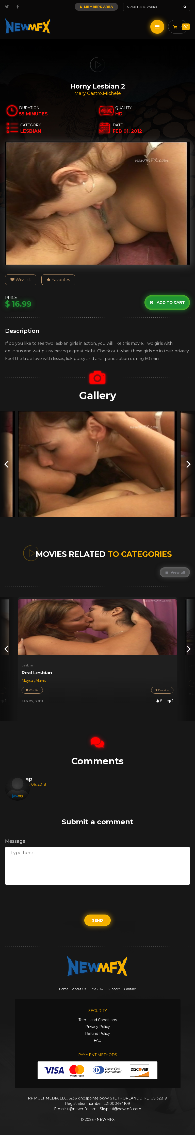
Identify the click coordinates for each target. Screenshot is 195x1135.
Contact (130, 989)
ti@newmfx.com (81, 1109)
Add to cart (167, 302)
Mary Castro (88, 93)
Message (15, 841)
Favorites (58, 279)
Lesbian (28, 665)
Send (97, 920)
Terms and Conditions (97, 1020)
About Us (79, 989)
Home (63, 989)
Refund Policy (97, 1033)
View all (175, 572)
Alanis (41, 680)
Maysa (28, 680)
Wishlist (20, 279)
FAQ (98, 1040)
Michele (112, 93)
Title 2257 (97, 989)
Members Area (96, 7)
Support (114, 989)
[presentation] (6, 463)
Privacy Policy (97, 1026)
